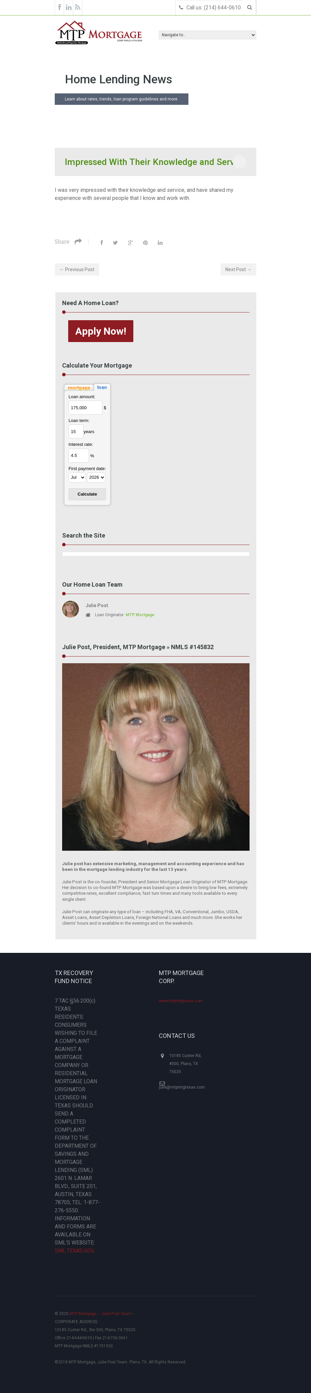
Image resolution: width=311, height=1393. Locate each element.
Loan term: (79, 420)
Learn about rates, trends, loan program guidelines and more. (121, 99)
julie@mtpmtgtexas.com (182, 1087)
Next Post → (238, 269)
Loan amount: (82, 396)
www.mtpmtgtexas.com (181, 1001)
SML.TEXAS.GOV (74, 1251)
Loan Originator (120, 615)
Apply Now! (100, 331)
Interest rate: (81, 444)
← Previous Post (76, 269)
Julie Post (97, 605)
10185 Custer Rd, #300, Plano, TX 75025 (185, 1063)
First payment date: (87, 468)
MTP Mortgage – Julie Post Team (100, 1313)
